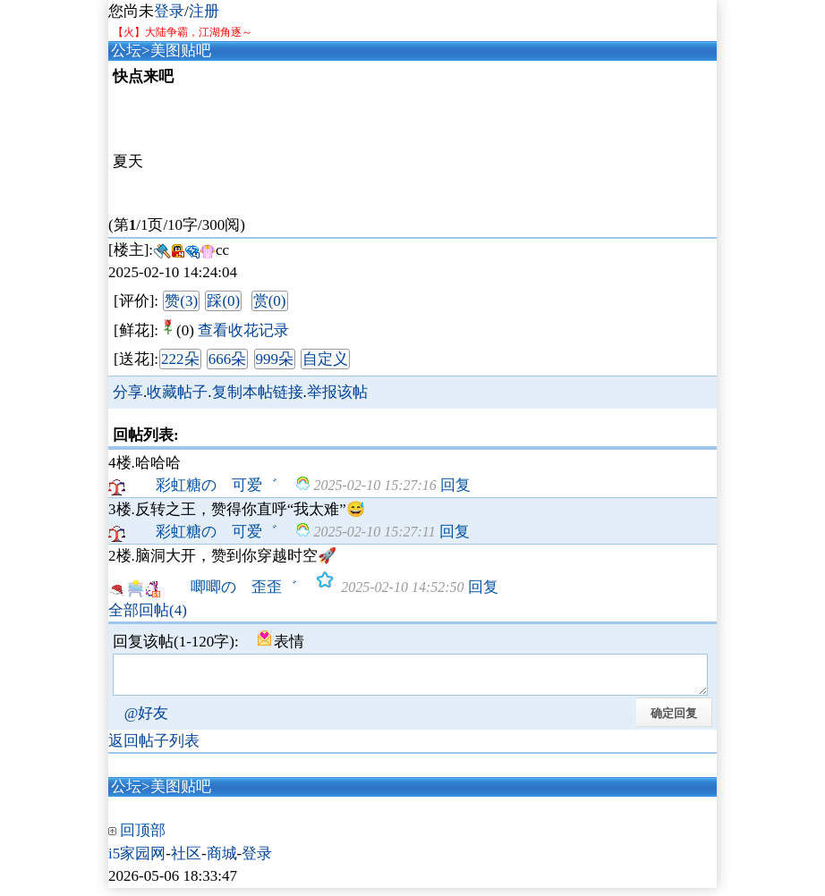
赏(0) (269, 300)
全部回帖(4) (147, 610)
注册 (204, 11)
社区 (186, 861)
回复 (455, 485)
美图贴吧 (180, 50)
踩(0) (223, 300)
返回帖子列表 (154, 748)
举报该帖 (337, 392)
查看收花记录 (243, 330)
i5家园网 (137, 861)
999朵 (275, 359)
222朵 (180, 359)
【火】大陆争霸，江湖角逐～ (182, 32)
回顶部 (143, 838)
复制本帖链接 (257, 392)
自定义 (325, 359)
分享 (128, 392)
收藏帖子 (177, 392)
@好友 (146, 721)
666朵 (227, 359)
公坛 (126, 50)
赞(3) (181, 300)
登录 (169, 11)
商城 (222, 861)
